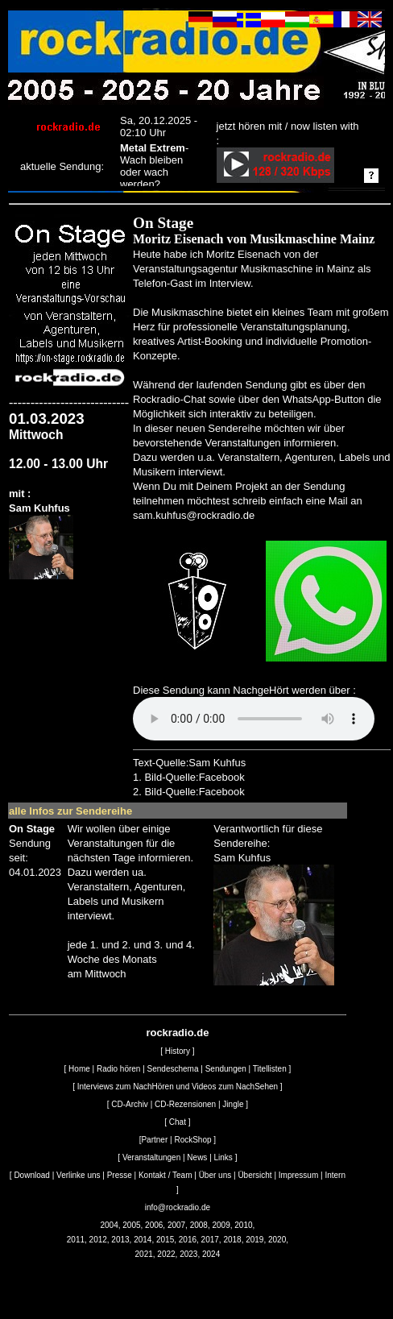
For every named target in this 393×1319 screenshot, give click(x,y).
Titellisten (270, 1068)
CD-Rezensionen (185, 1104)
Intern (335, 1175)
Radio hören (118, 1068)
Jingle (232, 1104)
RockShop (192, 1139)
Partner (154, 1139)
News (197, 1157)
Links (223, 1157)
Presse (119, 1175)
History (177, 1051)
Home (79, 1068)
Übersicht (254, 1175)
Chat (177, 1122)
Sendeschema (173, 1068)
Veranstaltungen (151, 1157)
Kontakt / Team (165, 1175)
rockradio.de (177, 1033)
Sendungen (225, 1068)
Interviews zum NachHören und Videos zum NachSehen (177, 1086)
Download (31, 1175)
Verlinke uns (78, 1175)
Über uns (215, 1175)
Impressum (298, 1175)
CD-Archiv (129, 1104)
